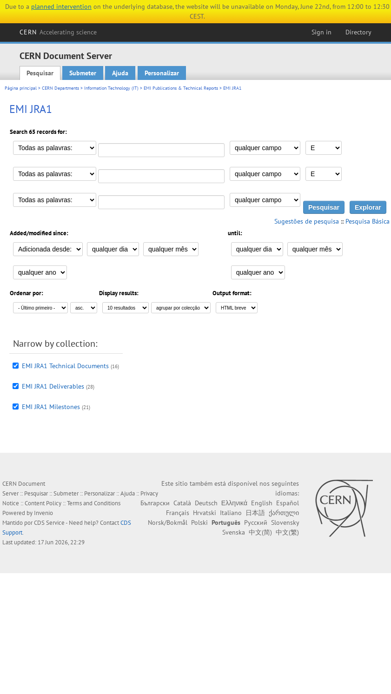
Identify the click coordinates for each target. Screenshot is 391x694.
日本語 (255, 513)
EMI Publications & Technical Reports (181, 88)
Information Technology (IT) (111, 88)
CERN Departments (60, 88)
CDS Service (49, 523)
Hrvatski (204, 513)
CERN (58, 32)
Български (155, 503)
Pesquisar (40, 73)
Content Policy (43, 503)
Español (287, 503)
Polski (199, 522)
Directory (358, 32)
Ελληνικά (234, 503)
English (261, 503)
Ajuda (120, 73)
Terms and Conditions (93, 503)
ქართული (284, 513)
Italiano (231, 513)
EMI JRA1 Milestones (51, 407)
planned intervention (61, 6)
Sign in (321, 32)
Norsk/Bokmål (167, 522)
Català (182, 503)
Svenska (233, 532)
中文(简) (260, 532)
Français (177, 513)
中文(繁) (287, 532)
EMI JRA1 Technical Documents (65, 366)
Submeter (82, 73)
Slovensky (285, 522)
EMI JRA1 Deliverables (53, 386)
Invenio (43, 513)
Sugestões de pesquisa (306, 221)
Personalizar (162, 73)
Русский (255, 522)
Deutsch (206, 503)
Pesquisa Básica (367, 221)
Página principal (21, 88)
